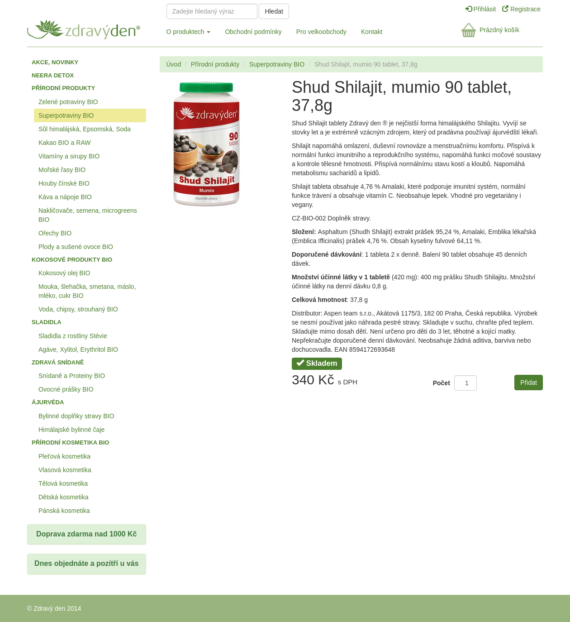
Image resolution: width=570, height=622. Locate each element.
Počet (441, 383)
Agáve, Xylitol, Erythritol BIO (78, 349)
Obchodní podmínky (253, 31)
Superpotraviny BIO (66, 115)
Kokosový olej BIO (64, 273)
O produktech (188, 31)
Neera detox (53, 75)
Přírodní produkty (63, 88)
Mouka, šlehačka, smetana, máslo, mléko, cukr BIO (87, 291)
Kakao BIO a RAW (64, 142)
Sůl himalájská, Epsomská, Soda (84, 129)
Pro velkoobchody (321, 31)
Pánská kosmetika (64, 510)
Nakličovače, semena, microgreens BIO (87, 215)
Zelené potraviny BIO (68, 101)
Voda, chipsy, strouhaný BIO (78, 309)
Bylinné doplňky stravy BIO (76, 416)
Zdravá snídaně (58, 362)
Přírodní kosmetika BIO (70, 442)
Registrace (521, 9)
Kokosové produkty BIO (72, 259)
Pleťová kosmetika (64, 456)
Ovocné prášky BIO (65, 389)
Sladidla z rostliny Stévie (72, 336)
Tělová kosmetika (63, 483)
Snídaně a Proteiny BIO (71, 375)
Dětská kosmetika (63, 497)
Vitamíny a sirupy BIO (69, 156)
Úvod (173, 64)
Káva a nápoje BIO (65, 197)
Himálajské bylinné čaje (71, 429)
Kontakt (371, 31)
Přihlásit (482, 9)
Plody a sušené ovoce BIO (75, 246)
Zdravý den (89, 28)
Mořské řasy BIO (62, 169)
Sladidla (47, 322)
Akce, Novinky (55, 62)
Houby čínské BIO (64, 183)
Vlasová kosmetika (64, 470)
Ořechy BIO (54, 233)
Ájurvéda (48, 402)
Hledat (274, 11)
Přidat (528, 382)
